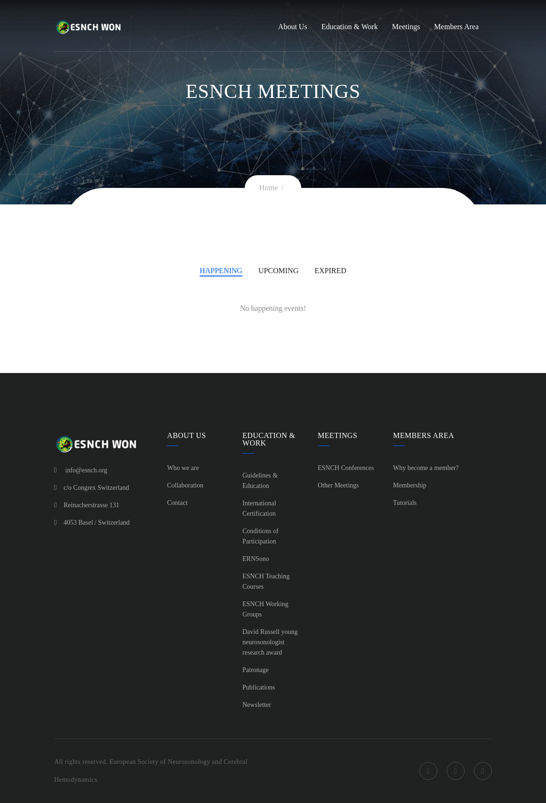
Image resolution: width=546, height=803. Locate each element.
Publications (258, 687)
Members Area (456, 27)
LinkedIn (483, 771)
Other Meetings (338, 485)
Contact (177, 502)
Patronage (255, 669)
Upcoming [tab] (278, 271)
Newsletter (256, 704)
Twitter (456, 771)
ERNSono (255, 558)
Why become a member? (426, 467)
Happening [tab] (221, 271)
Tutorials (405, 502)
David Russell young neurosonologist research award (269, 642)
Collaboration (185, 485)
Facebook (428, 771)
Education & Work (349, 27)
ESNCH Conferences (346, 467)
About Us (292, 27)
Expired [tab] (330, 271)
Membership (409, 485)
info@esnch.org (86, 470)
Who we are (183, 467)
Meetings (406, 27)
